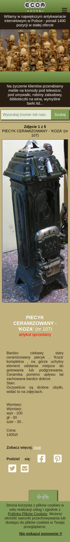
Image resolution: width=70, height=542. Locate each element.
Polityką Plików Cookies (27, 514)
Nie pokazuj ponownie (40, 533)
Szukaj (60, 114)
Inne (37, 447)
